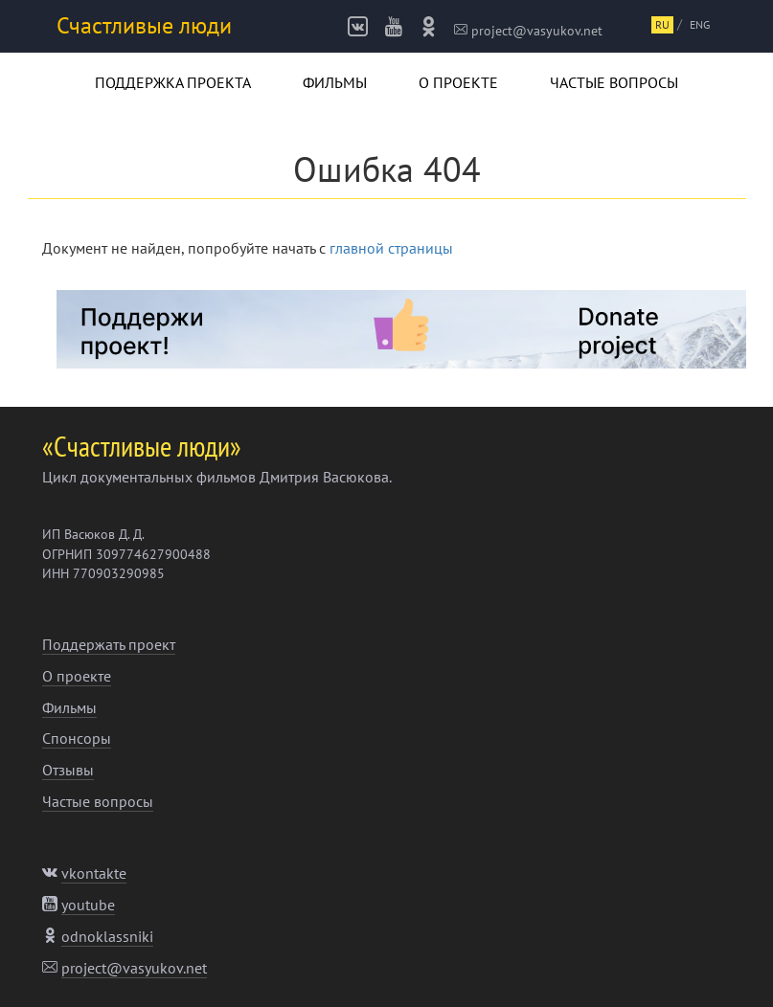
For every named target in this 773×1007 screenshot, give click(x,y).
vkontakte (93, 873)
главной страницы (391, 247)
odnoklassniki (107, 936)
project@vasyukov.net (528, 30)
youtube (88, 904)
